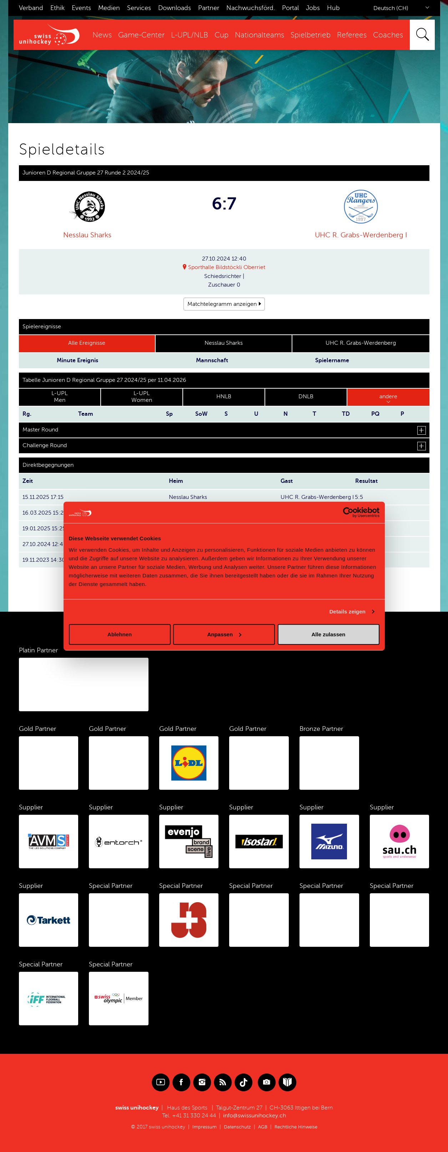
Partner (208, 7)
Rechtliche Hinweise (298, 1127)
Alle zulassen (328, 634)
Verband (31, 7)
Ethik (57, 7)
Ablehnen (119, 634)
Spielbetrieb (311, 35)
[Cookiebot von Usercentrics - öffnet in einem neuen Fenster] (348, 512)
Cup (221, 35)
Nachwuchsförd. (250, 7)
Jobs (313, 7)
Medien (109, 7)
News (102, 35)
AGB (262, 1127)
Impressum (201, 1127)
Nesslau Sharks (87, 235)
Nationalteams (259, 35)
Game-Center (141, 35)
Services (139, 7)
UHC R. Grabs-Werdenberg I (361, 235)
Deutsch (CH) (390, 8)
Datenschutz (235, 1127)
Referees (352, 35)
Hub (333, 7)
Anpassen (224, 634)
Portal (290, 7)
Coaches (388, 35)
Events (81, 7)
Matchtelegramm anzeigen (222, 304)
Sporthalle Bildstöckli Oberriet (226, 267)
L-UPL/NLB (189, 35)
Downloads (174, 7)
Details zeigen (347, 611)
